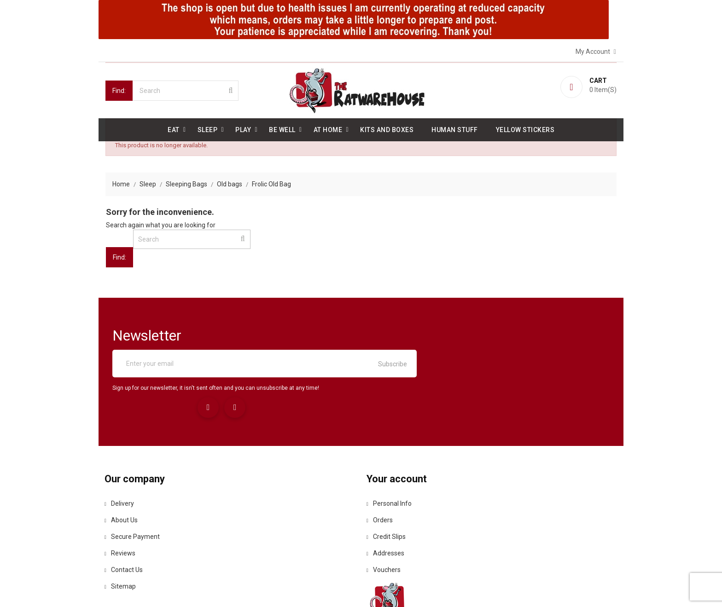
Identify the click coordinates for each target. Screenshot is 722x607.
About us (122, 471)
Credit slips (387, 488)
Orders (381, 471)
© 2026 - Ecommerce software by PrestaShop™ (175, 588)
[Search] (186, 90)
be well (282, 129)
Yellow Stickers (525, 129)
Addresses (387, 505)
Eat (174, 129)
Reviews (120, 505)
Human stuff (454, 129)
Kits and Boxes (386, 129)
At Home (328, 129)
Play (243, 129)
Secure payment (133, 488)
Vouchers (385, 521)
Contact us (124, 521)
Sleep (208, 129)
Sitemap (121, 538)
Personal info (390, 455)
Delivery (120, 455)
